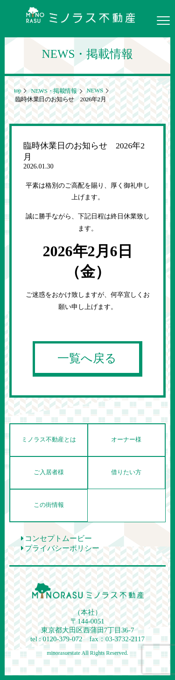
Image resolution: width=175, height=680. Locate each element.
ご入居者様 (49, 472)
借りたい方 (126, 472)
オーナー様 (126, 439)
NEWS (94, 90)
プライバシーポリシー (60, 548)
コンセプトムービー (56, 538)
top (17, 90)
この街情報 (49, 505)
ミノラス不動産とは (48, 439)
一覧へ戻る (87, 358)
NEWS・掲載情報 (53, 90)
